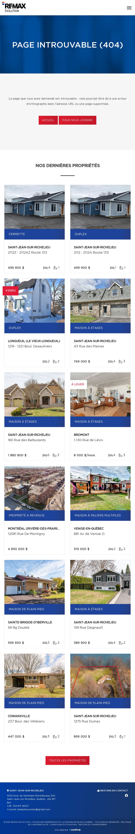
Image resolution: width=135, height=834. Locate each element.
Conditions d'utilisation (63, 825)
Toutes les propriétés (67, 760)
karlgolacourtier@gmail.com (33, 809)
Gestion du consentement (92, 825)
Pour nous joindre (77, 120)
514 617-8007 (21, 806)
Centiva (75, 830)
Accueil (48, 120)
